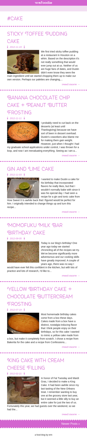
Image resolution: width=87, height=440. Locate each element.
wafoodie (43, 3)
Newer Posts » (70, 423)
